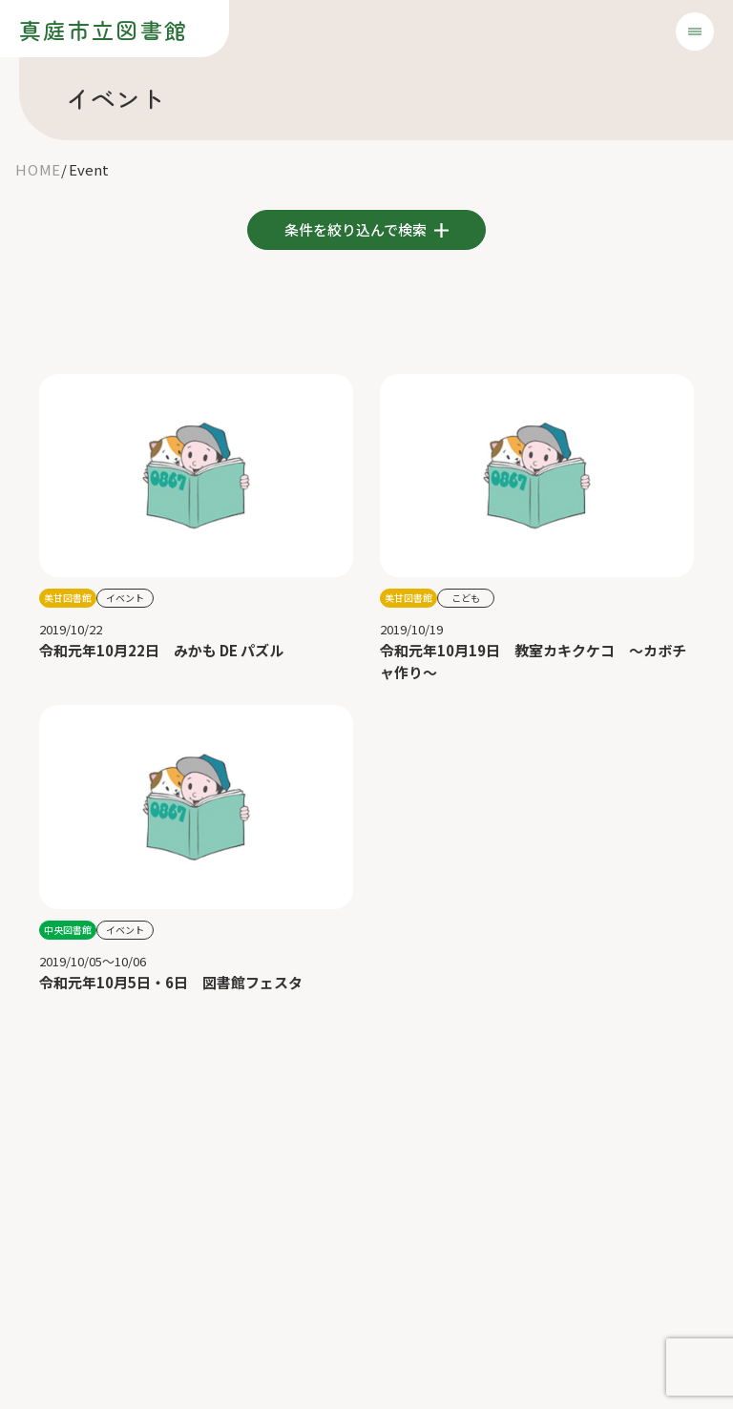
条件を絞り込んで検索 (356, 229)
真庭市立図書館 (103, 29)
